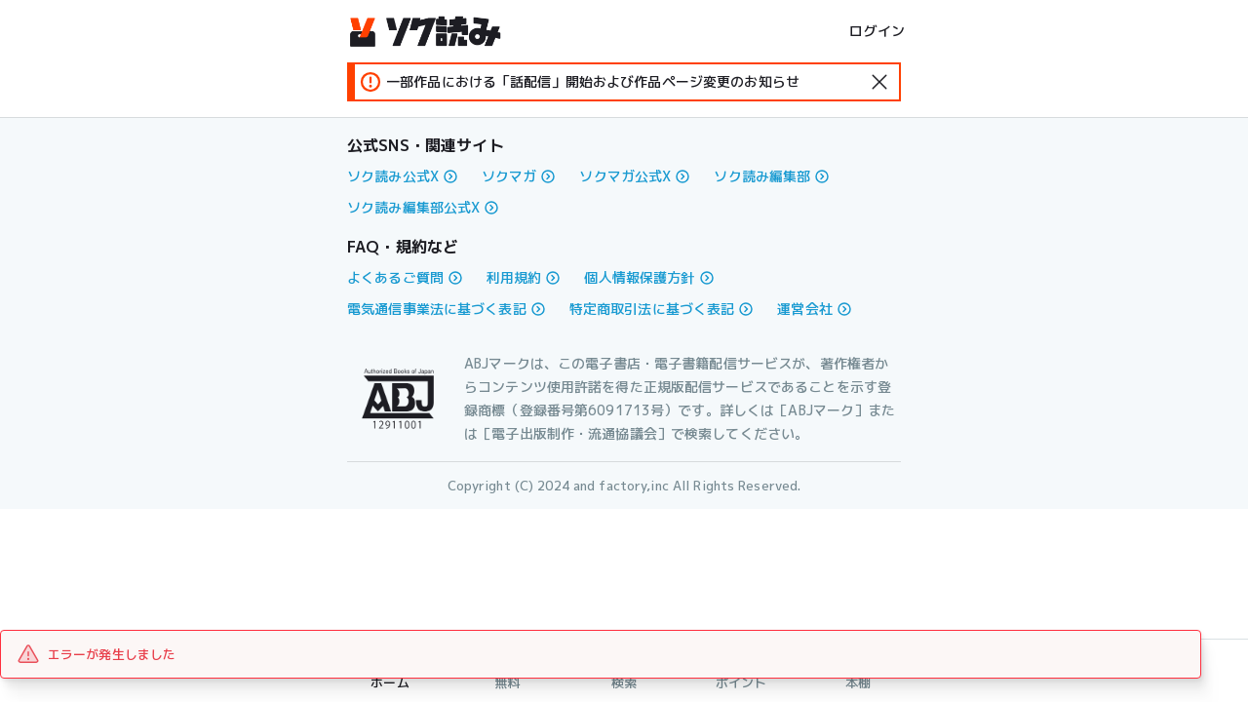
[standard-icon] (879, 81)
